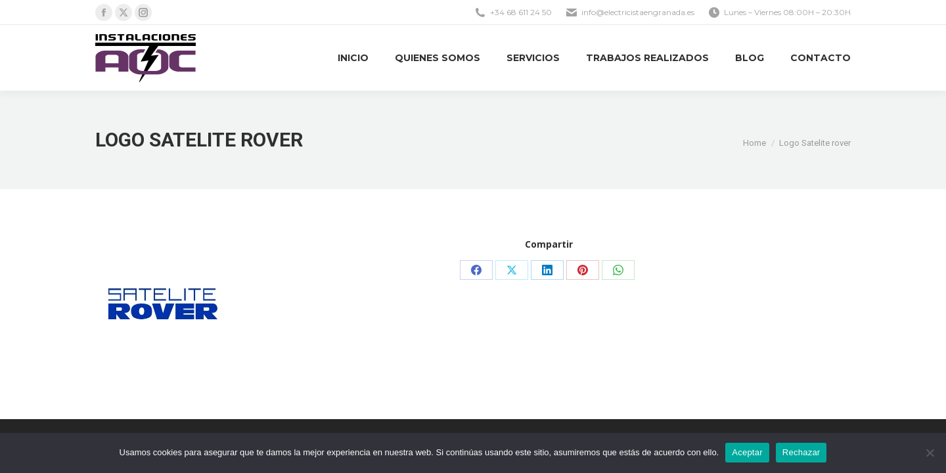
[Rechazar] (929, 452)
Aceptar (747, 452)
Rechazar (801, 452)
